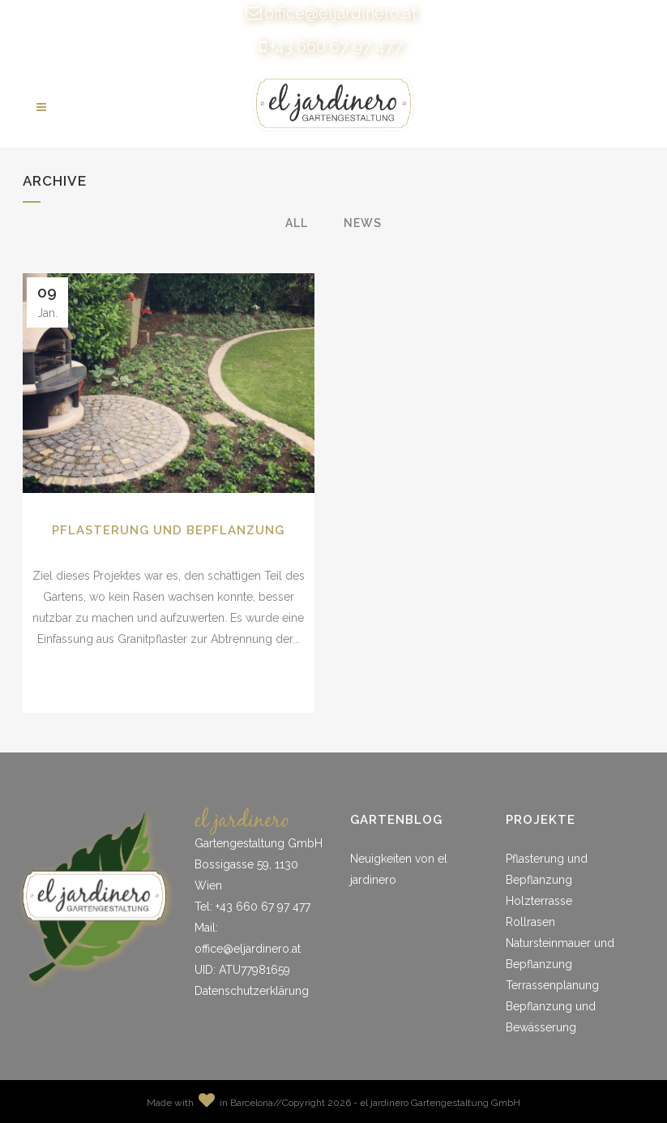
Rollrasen (530, 921)
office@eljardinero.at (340, 13)
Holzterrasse (539, 900)
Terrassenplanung (552, 985)
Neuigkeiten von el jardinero (398, 869)
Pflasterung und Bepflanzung (168, 530)
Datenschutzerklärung (252, 990)
